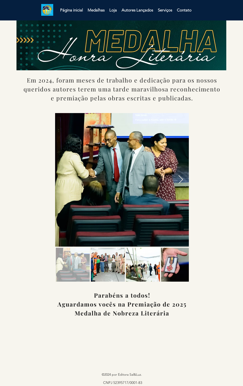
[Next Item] (180, 179)
